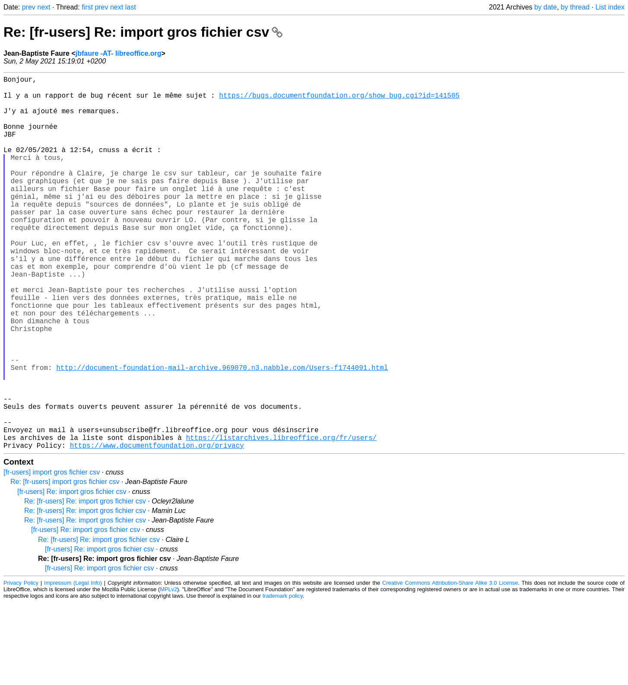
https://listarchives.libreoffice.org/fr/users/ (281, 518)
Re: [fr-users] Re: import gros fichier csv (142, 32)
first (87, 7)
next (43, 7)
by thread (575, 7)
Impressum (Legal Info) (73, 665)
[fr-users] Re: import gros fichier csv (72, 574)
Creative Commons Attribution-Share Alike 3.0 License (450, 665)
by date (545, 7)
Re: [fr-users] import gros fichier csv (65, 564)
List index (610, 7)
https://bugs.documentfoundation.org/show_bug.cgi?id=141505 (339, 100)
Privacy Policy (20, 665)
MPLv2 (168, 672)
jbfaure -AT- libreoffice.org (119, 53)
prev (28, 7)
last (130, 7)
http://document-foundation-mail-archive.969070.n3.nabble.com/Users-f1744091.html (222, 432)
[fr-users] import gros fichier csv (51, 554)
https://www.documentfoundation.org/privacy (157, 527)
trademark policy (283, 678)
